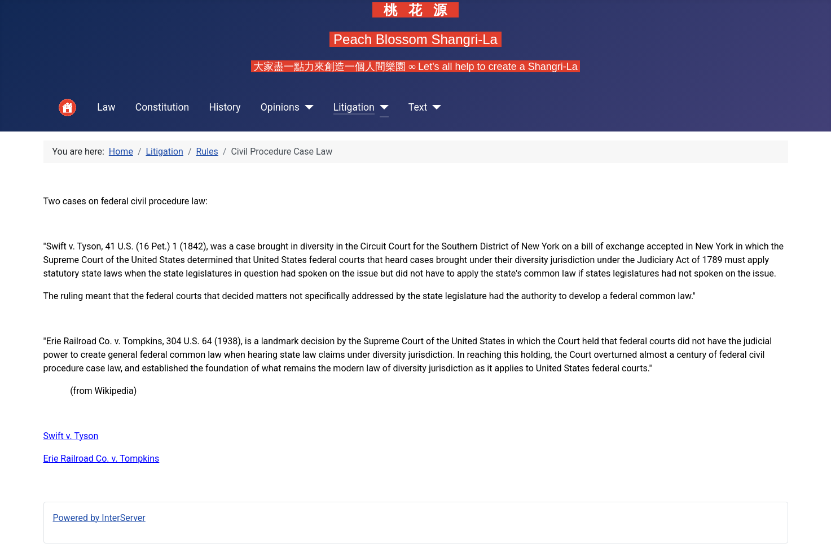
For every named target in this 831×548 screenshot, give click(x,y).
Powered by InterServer (99, 517)
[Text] (434, 107)
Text (417, 107)
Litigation (354, 107)
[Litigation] (382, 107)
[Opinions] (307, 107)
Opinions (280, 107)
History (225, 107)
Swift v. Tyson (71, 436)
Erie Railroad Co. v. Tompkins (101, 458)
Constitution (162, 107)
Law (106, 107)
